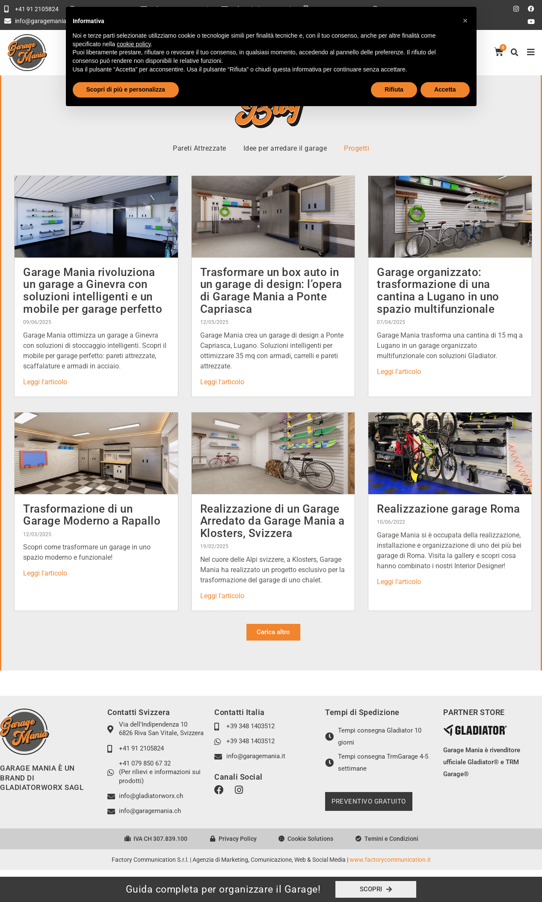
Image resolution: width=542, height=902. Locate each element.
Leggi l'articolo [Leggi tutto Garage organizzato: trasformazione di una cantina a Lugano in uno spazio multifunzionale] (399, 372)
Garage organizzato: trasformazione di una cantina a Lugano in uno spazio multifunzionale (438, 290)
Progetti (356, 148)
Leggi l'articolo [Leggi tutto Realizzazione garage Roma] (399, 582)
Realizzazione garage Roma (448, 508)
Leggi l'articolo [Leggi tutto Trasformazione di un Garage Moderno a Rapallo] (45, 573)
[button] (514, 52)
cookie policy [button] (134, 44)
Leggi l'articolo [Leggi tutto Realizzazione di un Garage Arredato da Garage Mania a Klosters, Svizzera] (222, 596)
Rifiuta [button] (394, 89)
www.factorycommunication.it (390, 859)
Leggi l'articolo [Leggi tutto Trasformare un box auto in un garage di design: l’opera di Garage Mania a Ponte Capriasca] (222, 382)
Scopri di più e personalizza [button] (125, 89)
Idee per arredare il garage (285, 148)
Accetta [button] (445, 89)
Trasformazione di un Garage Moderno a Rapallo (91, 515)
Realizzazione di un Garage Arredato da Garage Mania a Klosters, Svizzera (272, 521)
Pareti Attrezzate (199, 148)
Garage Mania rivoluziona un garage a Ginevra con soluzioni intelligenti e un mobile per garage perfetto (92, 290)
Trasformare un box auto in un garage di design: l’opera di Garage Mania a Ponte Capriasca (271, 290)
